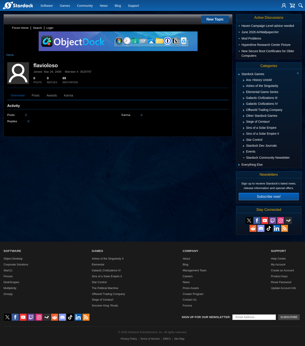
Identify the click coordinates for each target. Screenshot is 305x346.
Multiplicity (9, 288)
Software (46, 5)
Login (49, 27)
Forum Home (20, 27)
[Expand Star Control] (244, 140)
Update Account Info (283, 288)
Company (190, 251)
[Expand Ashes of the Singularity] (244, 86)
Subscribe (289, 317)
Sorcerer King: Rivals (105, 305)
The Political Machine (105, 288)
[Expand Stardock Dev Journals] (244, 146)
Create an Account (282, 270)
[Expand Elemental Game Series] (244, 92)
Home (10, 55)
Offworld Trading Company (108, 294)
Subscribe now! (269, 196)
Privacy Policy (129, 338)
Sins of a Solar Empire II (107, 276)
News (104, 5)
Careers (188, 276)
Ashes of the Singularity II (107, 258)
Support (133, 5)
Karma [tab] (68, 95)
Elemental (98, 264)
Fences (8, 276)
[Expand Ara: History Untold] (244, 80)
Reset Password (281, 282)
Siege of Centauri (102, 299)
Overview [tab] (18, 95)
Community (85, 5)
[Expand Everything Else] (239, 165)
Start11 (7, 270)
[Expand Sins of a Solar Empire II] (244, 134)
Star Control (99, 282)
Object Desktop (13, 258)
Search (37, 27)
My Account (278, 264)
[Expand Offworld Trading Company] (244, 110)
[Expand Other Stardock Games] (244, 116)
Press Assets (191, 288)
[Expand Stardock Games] (239, 74)
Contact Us (189, 299)
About (186, 258)
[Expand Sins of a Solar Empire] (244, 128)
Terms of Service (150, 338)
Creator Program (193, 294)
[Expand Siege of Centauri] (244, 122)
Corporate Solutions (15, 264)
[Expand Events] (244, 152)
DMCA (167, 338)
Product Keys (279, 276)
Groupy (8, 294)
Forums (187, 305)
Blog (118, 5)
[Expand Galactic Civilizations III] (244, 98)
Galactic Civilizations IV (106, 270)
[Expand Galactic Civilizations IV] (244, 104)
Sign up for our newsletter (206, 317)
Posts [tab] (36, 95)
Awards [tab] (52, 95)
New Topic (215, 19)
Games (65, 5)
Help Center (278, 258)
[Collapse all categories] (297, 73)
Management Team (195, 270)
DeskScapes (11, 282)
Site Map (179, 338)
